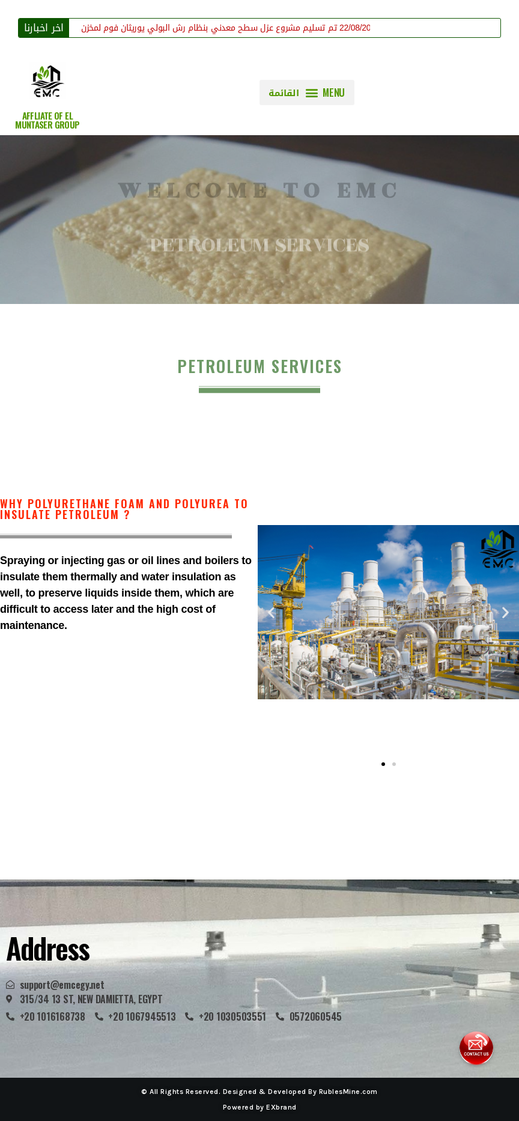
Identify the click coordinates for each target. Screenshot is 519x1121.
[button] (307, 92)
